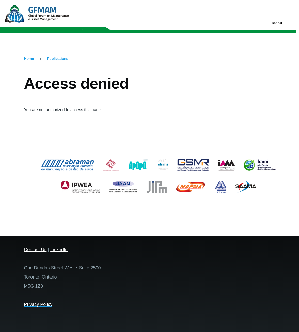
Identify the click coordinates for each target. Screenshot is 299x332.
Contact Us (35, 249)
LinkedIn (59, 249)
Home (29, 59)
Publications (57, 59)
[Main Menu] (282, 22)
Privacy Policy (38, 304)
